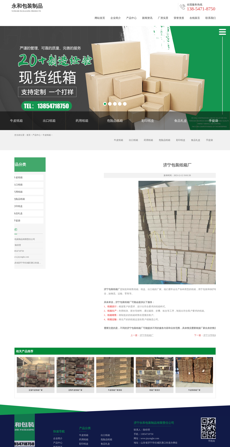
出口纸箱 (49, 120)
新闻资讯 (147, 17)
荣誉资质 (179, 17)
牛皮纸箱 (16, 120)
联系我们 (210, 17)
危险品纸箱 (115, 120)
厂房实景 (163, 17)
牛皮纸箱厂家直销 (115, 390)
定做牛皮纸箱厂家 (36, 390)
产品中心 (131, 17)
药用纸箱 (82, 120)
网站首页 (100, 17)
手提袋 (213, 120)
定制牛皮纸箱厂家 (75, 390)
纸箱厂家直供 (154, 390)
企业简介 (115, 17)
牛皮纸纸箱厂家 (194, 390)
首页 (27, 135)
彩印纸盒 (147, 120)
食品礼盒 (180, 120)
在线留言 (195, 17)
